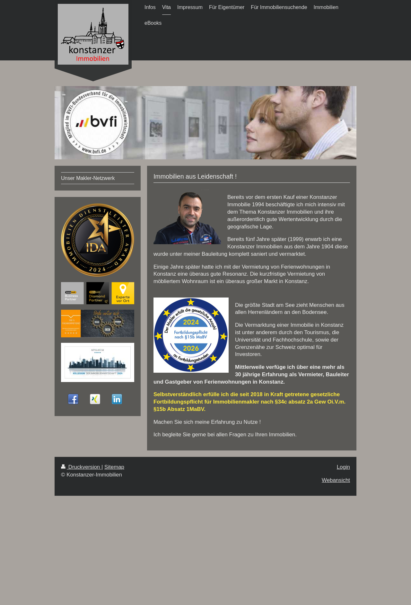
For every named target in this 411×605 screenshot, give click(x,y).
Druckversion (81, 467)
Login (343, 467)
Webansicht (336, 480)
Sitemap (114, 467)
